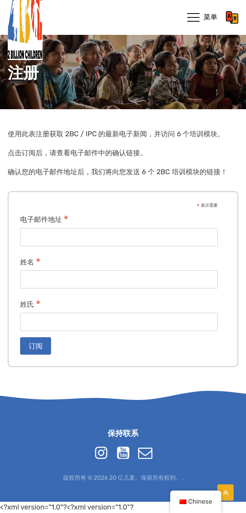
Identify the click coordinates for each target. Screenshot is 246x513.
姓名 (30, 262)
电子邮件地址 (44, 220)
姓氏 (30, 305)
